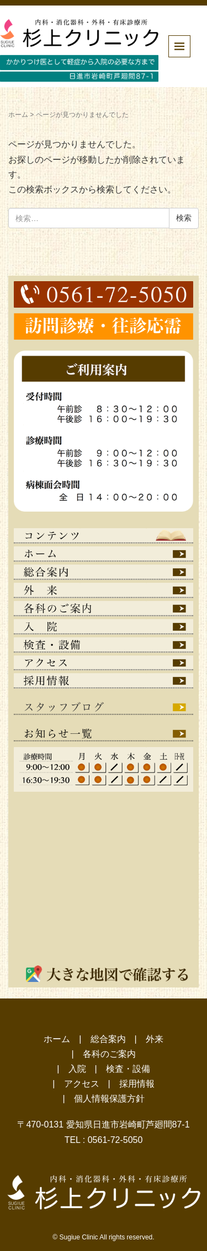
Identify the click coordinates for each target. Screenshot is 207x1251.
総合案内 (108, 1039)
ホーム (18, 115)
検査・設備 (128, 1068)
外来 (154, 1039)
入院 (77, 1068)
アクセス (81, 1083)
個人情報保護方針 (109, 1098)
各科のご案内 (109, 1054)
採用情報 (137, 1083)
